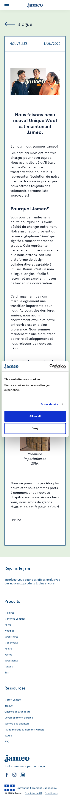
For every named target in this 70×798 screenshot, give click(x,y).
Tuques (8, 666)
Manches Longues (14, 618)
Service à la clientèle (16, 723)
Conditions (51, 793)
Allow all (35, 416)
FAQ (6, 741)
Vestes (8, 654)
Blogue (8, 705)
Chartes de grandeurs (17, 711)
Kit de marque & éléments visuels (24, 729)
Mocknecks (11, 642)
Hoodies (9, 630)
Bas (6, 672)
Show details (49, 404)
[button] (6, 5)
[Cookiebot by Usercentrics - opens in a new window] (50, 366)
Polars (8, 648)
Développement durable (18, 717)
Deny (35, 428)
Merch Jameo (12, 699)
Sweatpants (11, 660)
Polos (7, 624)
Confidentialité (33, 793)
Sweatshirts (11, 636)
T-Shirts (9, 612)
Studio (8, 735)
